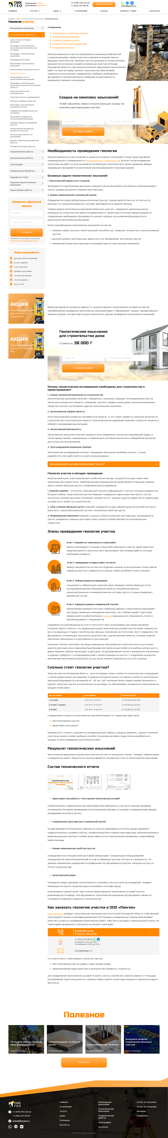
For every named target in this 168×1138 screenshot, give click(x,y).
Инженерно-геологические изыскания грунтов (22, 106)
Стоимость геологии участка (66, 40)
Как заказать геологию (63, 47)
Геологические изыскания (33, 19)
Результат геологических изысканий (70, 44)
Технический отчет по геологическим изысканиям (22, 78)
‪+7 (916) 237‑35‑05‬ (79, 6)
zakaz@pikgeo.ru (128, 6)
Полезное (65, 1120)
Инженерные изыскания (22, 28)
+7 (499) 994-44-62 (80, 3)
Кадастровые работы (21, 190)
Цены (56, 11)
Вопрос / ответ (128, 11)
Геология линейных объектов (23, 101)
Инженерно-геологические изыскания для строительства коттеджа (23, 48)
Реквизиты (142, 1116)
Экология (103, 1127)
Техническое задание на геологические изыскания (21, 118)
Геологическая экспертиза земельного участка (22, 130)
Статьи (103, 11)
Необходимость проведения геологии (71, 33)
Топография (16, 164)
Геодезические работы (21, 152)
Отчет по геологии (146, 1102)
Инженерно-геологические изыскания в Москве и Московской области (25, 85)
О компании (81, 11)
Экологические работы (21, 158)
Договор (141, 1111)
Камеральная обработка (22, 171)
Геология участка (17, 73)
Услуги (33, 11)
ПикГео (107, 616)
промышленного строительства (103, 160)
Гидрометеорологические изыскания (23, 183)
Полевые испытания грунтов (22, 147)
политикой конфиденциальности (25, 241)
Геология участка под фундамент (25, 97)
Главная (12, 11)
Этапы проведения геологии (66, 37)
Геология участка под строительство (19, 92)
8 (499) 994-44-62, (84, 931)
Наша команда (55, 913)
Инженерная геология (20, 60)
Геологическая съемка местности (25, 70)
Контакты (155, 11)
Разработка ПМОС (19, 177)
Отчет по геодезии (146, 1106)
